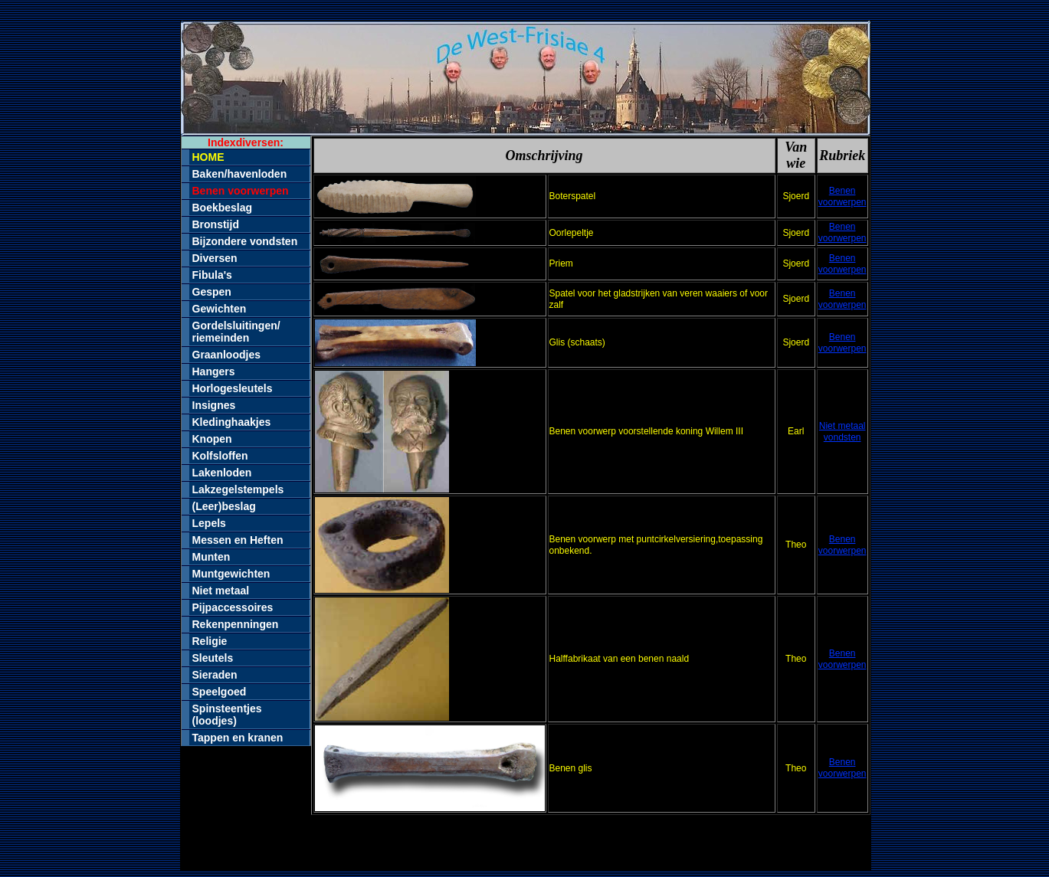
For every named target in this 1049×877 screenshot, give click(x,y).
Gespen (211, 292)
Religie (210, 641)
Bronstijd (215, 224)
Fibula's (212, 275)
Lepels (209, 523)
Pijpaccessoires (233, 607)
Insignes (214, 405)
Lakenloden (222, 472)
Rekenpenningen (235, 624)
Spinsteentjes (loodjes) (227, 714)
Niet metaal (221, 590)
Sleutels (213, 658)
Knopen (212, 439)
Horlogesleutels (232, 388)
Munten (211, 557)
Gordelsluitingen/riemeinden (236, 331)
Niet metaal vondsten (842, 432)
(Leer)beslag (224, 506)
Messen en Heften (238, 540)
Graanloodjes (226, 355)
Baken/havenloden (239, 174)
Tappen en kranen (238, 737)
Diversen (215, 258)
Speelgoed (219, 692)
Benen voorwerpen (842, 196)
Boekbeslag (222, 207)
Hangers (213, 371)
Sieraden (215, 675)
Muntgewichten (231, 574)
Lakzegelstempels (238, 489)
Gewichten (219, 309)
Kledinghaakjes (231, 422)
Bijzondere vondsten (245, 241)
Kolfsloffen (220, 456)
